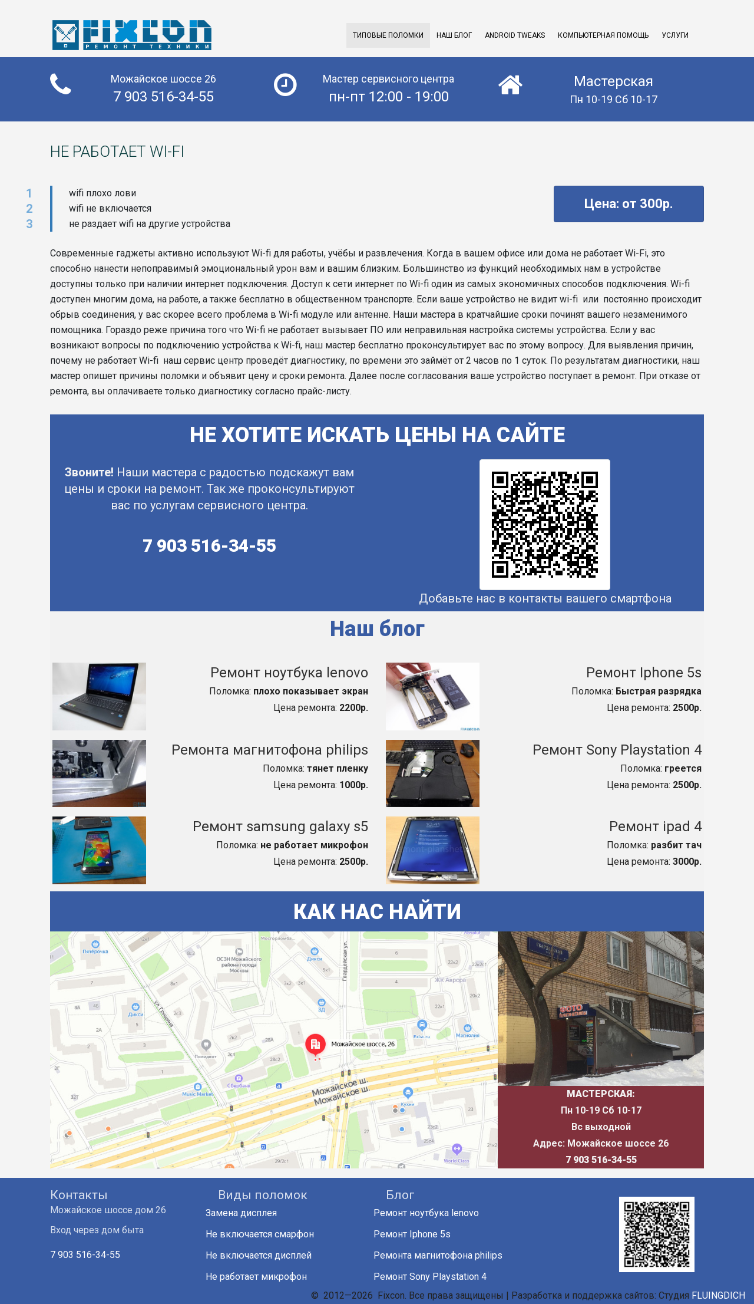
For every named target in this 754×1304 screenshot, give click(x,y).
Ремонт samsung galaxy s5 (280, 826)
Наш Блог (454, 35)
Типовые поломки (388, 35)
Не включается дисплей (265, 1255)
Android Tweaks (515, 35)
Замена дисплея (247, 1213)
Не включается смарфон (266, 1234)
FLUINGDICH (718, 1295)
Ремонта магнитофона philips (269, 750)
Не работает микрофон (262, 1276)
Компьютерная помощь (603, 35)
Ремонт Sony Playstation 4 (617, 750)
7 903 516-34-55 (209, 545)
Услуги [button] (675, 35)
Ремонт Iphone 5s (644, 672)
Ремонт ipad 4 (655, 826)
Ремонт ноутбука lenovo (289, 672)
